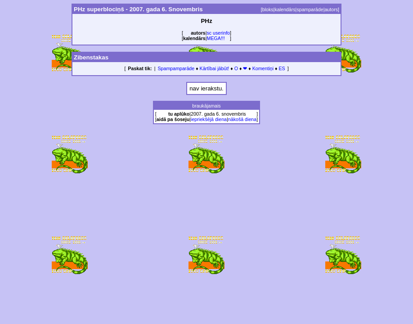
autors (331, 9)
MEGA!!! (216, 38)
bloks (268, 9)
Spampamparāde (175, 68)
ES (281, 68)
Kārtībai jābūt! (214, 68)
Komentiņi (263, 68)
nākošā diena (242, 119)
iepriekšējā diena (209, 119)
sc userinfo (218, 33)
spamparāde (309, 9)
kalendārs (284, 9)
